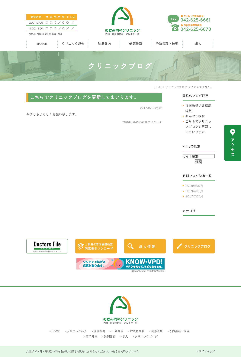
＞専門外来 (90, 336)
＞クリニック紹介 (75, 331)
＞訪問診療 (108, 336)
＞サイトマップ (205, 351)
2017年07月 (194, 196)
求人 (198, 43)
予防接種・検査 (167, 43)
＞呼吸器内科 (136, 331)
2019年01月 (194, 191)
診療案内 (104, 43)
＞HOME (54, 331)
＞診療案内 (98, 331)
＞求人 (124, 336)
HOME (42, 43)
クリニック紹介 (73, 43)
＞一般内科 (116, 331)
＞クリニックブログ (145, 336)
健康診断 (135, 43)
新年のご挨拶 (195, 116)
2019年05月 (194, 185)
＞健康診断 (155, 331)
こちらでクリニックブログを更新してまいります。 (84, 97)
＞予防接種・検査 (178, 331)
